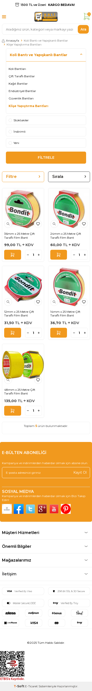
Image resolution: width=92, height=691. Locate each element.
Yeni (14, 143)
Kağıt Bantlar (18, 83)
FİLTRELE (46, 157)
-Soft (19, 686)
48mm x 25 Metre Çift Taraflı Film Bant (19, 391)
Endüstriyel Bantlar (22, 91)
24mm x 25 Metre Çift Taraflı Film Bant (65, 235)
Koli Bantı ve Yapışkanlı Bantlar (46, 40)
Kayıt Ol (80, 472)
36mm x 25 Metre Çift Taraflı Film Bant (19, 235)
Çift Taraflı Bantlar (22, 76)
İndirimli (17, 131)
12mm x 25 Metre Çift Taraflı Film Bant (19, 313)
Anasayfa (10, 40)
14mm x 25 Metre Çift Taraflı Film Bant (65, 313)
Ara (83, 29)
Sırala (69, 176)
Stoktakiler (19, 120)
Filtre (23, 176)
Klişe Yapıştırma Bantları (28, 106)
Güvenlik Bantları (21, 98)
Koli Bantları (17, 69)
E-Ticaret (31, 686)
